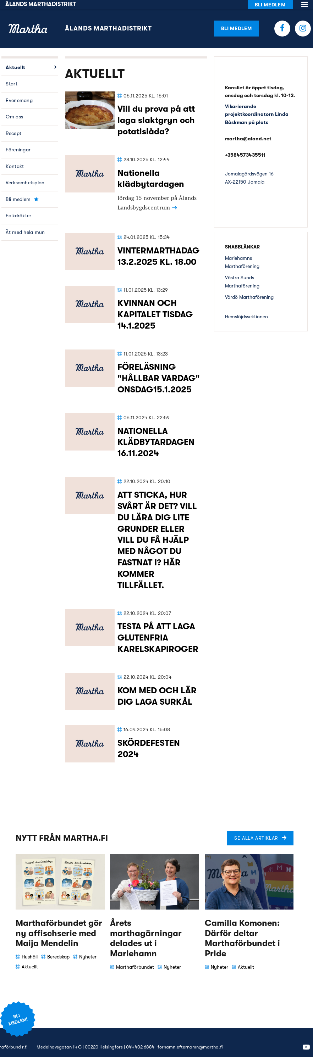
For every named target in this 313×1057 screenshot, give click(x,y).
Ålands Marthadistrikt (108, 19)
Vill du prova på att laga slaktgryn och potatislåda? (156, 111)
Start (11, 75)
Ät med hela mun (25, 223)
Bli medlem (236, 19)
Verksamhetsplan (25, 174)
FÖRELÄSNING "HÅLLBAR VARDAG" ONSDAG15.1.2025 (158, 369)
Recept (13, 124)
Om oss (14, 108)
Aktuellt (15, 58)
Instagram (303, 19)
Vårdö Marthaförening (249, 288)
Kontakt (15, 157)
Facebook (282, 19)
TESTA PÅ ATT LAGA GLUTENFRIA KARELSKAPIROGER (157, 629)
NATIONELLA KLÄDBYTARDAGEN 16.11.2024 (155, 433)
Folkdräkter (18, 206)
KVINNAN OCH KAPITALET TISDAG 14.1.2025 (155, 305)
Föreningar (18, 141)
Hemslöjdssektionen (246, 307)
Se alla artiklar (256, 829)
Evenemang (19, 91)
